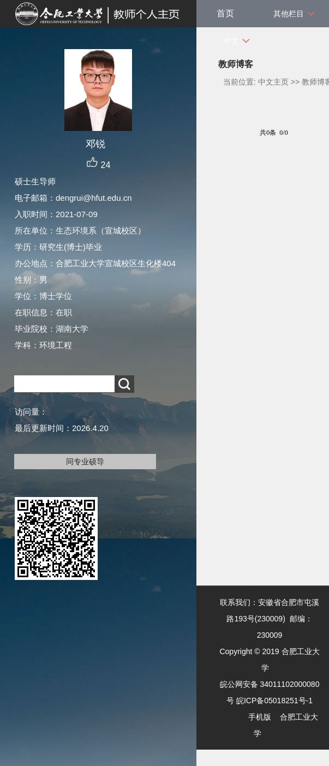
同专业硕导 (85, 461)
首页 (225, 13)
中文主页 (273, 81)
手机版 (259, 717)
